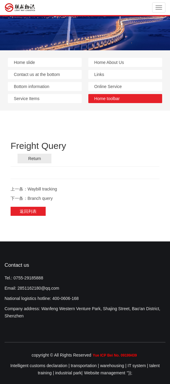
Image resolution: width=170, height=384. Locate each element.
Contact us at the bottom (37, 74)
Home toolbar (107, 98)
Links (99, 74)
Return (34, 158)
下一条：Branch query (32, 198)
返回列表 (28, 211)
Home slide (24, 62)
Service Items (27, 98)
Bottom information (32, 86)
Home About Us (109, 62)
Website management (104, 372)
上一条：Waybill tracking (34, 189)
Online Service (108, 86)
